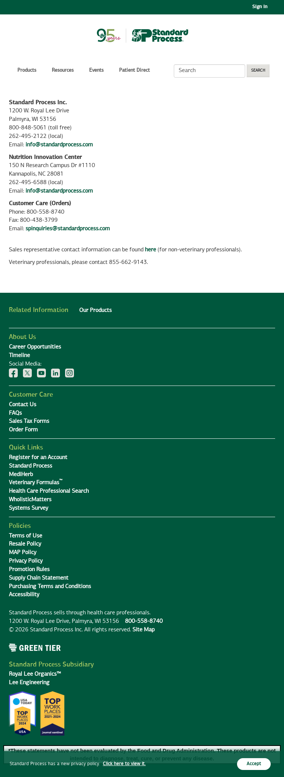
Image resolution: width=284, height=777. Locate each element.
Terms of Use (25, 536)
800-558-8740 (144, 621)
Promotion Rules (29, 570)
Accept (254, 763)
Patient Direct (135, 70)
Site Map (143, 630)
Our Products (95, 310)
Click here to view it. (124, 763)
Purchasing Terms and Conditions (50, 587)
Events (96, 70)
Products (26, 70)
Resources (63, 70)
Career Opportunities (35, 347)
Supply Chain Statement (38, 578)
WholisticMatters (30, 500)
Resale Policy (25, 544)
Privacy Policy (26, 561)
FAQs (15, 413)
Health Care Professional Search (49, 491)
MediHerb (21, 475)
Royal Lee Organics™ (35, 674)
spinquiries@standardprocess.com (68, 229)
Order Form (23, 430)
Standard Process (30, 466)
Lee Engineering (29, 683)
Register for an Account (38, 458)
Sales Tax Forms (29, 421)
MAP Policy (22, 553)
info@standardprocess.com (59, 145)
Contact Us (22, 405)
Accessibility (24, 595)
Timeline (19, 356)
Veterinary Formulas (35, 483)
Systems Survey (28, 508)
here (150, 250)
